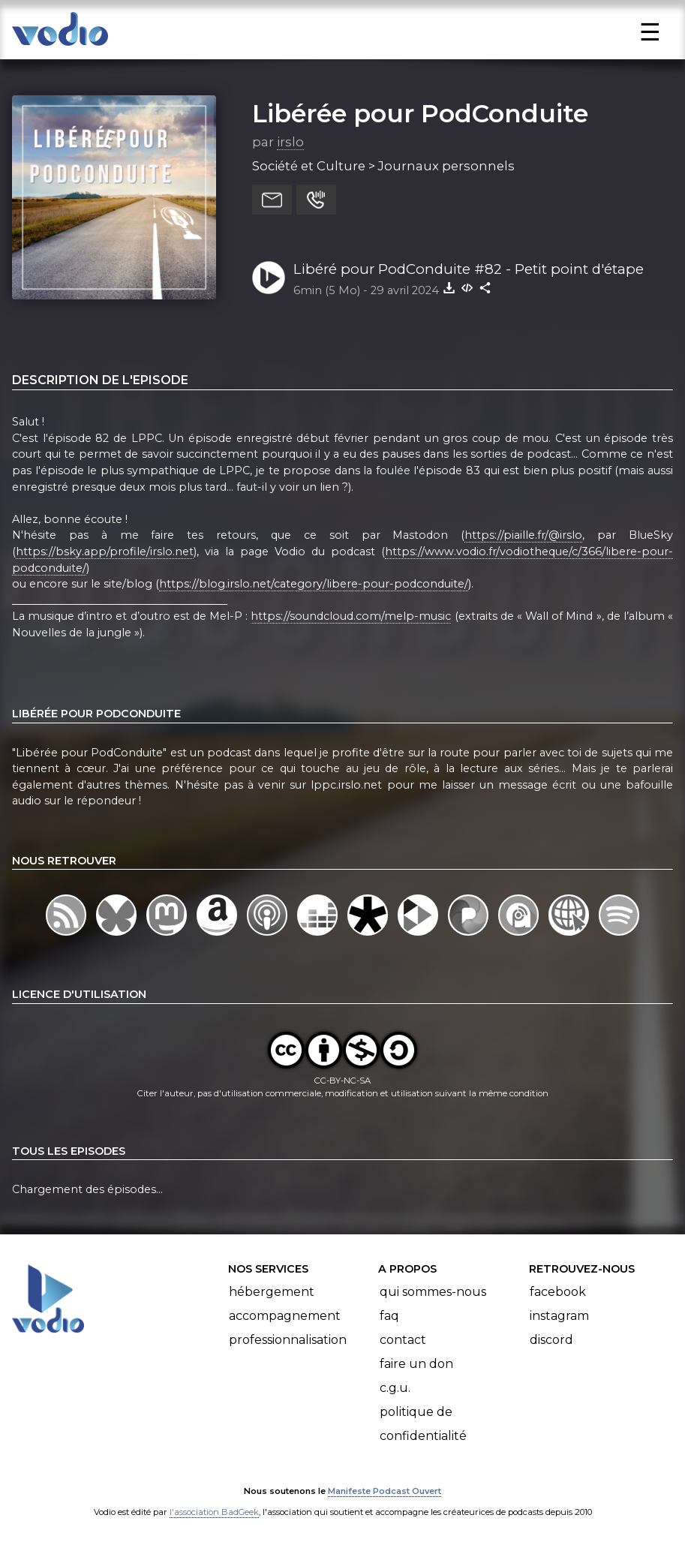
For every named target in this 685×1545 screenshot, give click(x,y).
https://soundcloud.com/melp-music (351, 616)
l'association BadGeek (214, 1512)
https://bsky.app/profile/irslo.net (105, 551)
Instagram (559, 1316)
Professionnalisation (288, 1340)
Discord (551, 1340)
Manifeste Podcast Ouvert (384, 1491)
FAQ (389, 1316)
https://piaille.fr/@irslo (523, 535)
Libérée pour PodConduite (420, 113)
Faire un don (416, 1364)
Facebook (558, 1292)
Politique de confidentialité (423, 1424)
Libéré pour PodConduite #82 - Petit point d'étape (468, 269)
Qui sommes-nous (433, 1292)
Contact (403, 1340)
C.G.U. (395, 1388)
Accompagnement (285, 1316)
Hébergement (271, 1292)
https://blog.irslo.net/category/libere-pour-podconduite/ (313, 584)
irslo (290, 141)
